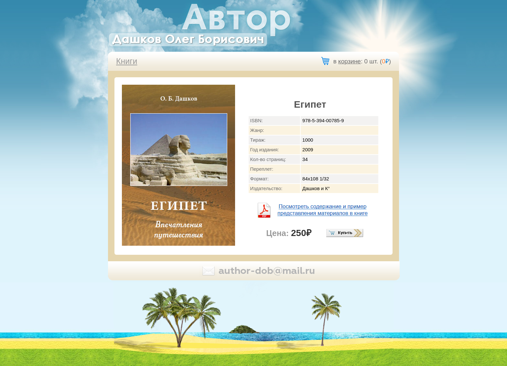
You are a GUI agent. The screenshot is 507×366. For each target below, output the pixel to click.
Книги (126, 61)
